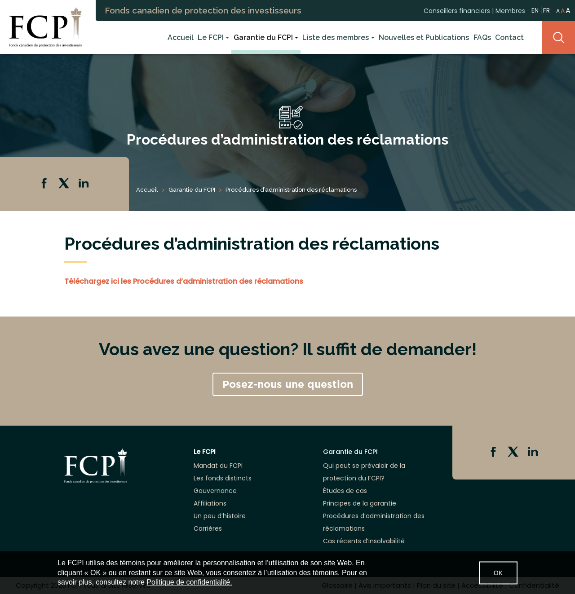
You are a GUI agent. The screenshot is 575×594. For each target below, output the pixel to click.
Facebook (45, 184)
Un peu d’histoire (220, 515)
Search (558, 37)
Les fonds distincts (223, 478)
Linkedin (84, 184)
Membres (510, 10)
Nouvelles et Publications (424, 37)
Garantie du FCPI (263, 37)
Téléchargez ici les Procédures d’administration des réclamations (183, 281)
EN (535, 9)
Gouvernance (215, 490)
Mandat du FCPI (218, 465)
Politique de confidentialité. (189, 582)
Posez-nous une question (287, 384)
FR (546, 9)
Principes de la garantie (359, 503)
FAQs (482, 37)
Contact (509, 37)
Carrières (208, 528)
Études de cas (345, 490)
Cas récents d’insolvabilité (364, 541)
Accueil (181, 37)
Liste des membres (335, 37)
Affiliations (210, 503)
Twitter (64, 184)
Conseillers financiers (457, 10)
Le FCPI (211, 37)
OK (498, 572)
